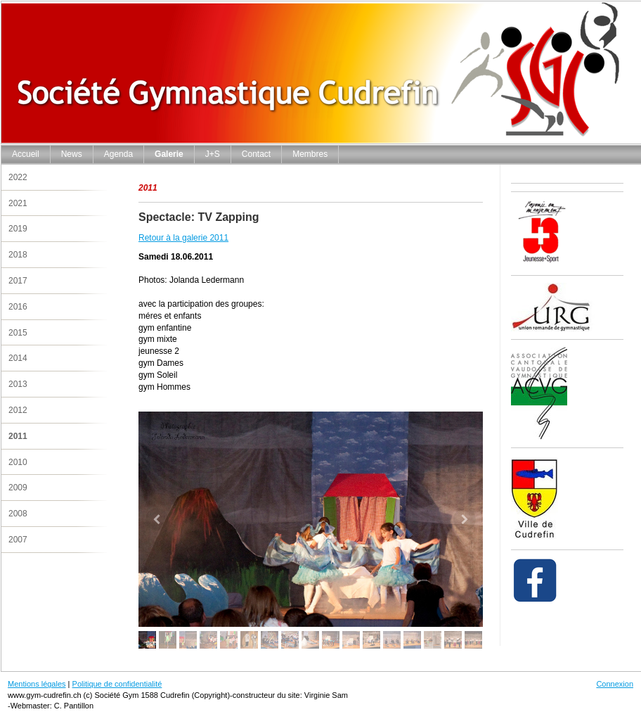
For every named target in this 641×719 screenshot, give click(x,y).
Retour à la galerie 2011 (183, 238)
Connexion (614, 684)
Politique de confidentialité (117, 684)
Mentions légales (37, 684)
